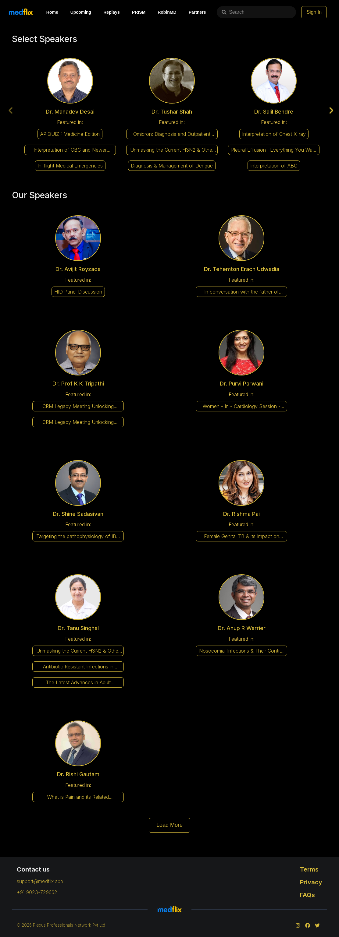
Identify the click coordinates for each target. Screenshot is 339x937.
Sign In (323, 12)
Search (230, 12)
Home (52, 12)
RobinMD (167, 12)
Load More (169, 825)
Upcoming (80, 12)
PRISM (138, 12)
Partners (197, 12)
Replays (111, 12)
